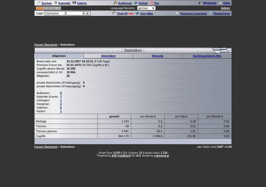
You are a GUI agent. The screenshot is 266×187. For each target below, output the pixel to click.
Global (140, 3)
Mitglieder (208, 2)
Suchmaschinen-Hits (207, 55)
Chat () (120, 13)
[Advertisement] (133, 28)
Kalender (62, 3)
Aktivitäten (108, 55)
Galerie (80, 3)
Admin (225, 8)
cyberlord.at (161, 155)
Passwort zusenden (191, 13)
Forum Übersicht (45, 44)
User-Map (144, 13)
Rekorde (157, 55)
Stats (224, 2)
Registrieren (219, 13)
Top (154, 3)
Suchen (44, 3)
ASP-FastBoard (120, 155)
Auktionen (123, 3)
